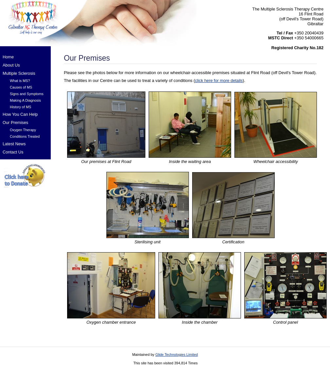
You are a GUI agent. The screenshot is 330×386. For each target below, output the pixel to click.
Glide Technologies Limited (176, 354)
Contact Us (13, 152)
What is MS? (20, 81)
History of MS (20, 107)
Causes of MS (21, 87)
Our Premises (15, 122)
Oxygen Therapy (23, 130)
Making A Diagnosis (25, 100)
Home (8, 56)
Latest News (14, 143)
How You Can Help (20, 114)
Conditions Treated (25, 136)
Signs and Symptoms (27, 94)
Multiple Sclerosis (19, 73)
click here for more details (219, 80)
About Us (11, 65)
